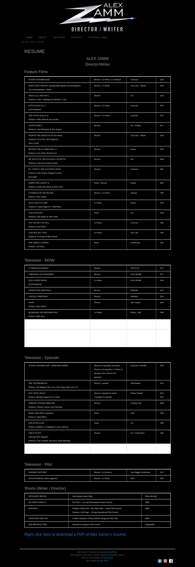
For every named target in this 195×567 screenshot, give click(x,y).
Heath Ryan (108, 558)
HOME (29, 37)
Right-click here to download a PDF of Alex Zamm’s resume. (75, 534)
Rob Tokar (104, 561)
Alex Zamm (82, 552)
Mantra (102, 552)
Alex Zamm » (25, 42)
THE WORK (59, 37)
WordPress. (113, 552)
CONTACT (76, 37)
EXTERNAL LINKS (97, 37)
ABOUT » (33, 42)
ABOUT (43, 37)
